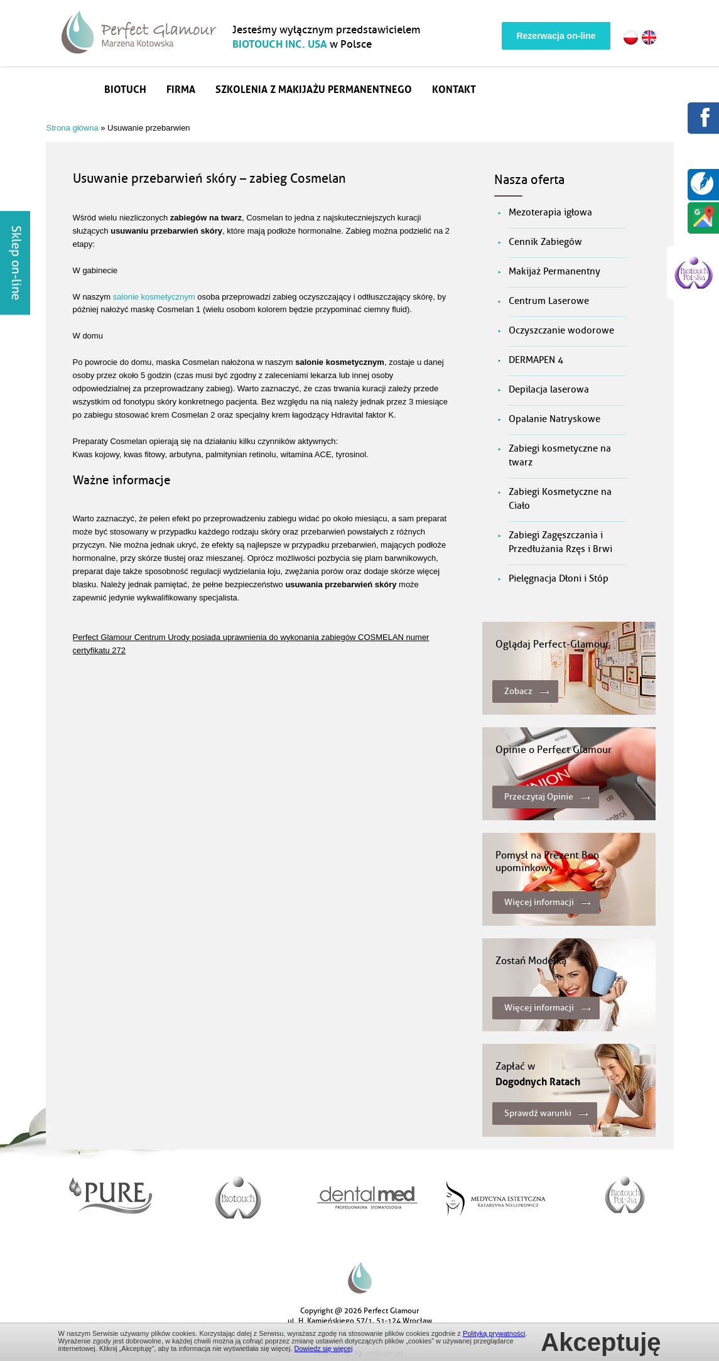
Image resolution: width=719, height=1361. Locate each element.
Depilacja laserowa (549, 390)
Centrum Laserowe (549, 301)
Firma (180, 88)
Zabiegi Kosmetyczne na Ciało (560, 499)
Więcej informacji (539, 902)
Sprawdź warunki (537, 1113)
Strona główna (78, 88)
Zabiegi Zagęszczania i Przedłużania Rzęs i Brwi (560, 542)
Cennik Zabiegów (545, 242)
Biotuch (125, 88)
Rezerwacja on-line (555, 36)
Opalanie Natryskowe (554, 419)
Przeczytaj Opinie (538, 796)
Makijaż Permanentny (554, 272)
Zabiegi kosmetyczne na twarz (560, 456)
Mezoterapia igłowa (550, 213)
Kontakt (454, 88)
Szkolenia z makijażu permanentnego (313, 88)
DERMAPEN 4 (536, 360)
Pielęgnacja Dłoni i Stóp (558, 579)
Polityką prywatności (494, 1333)
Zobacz (518, 691)
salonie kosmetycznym (154, 296)
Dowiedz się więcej (324, 1348)
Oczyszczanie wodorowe (561, 331)
